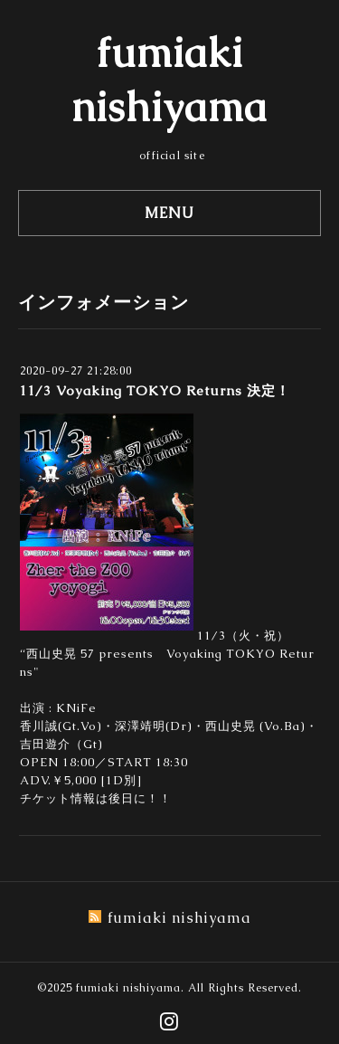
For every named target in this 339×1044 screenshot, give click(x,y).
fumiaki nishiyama (128, 988)
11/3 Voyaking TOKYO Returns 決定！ (154, 390)
